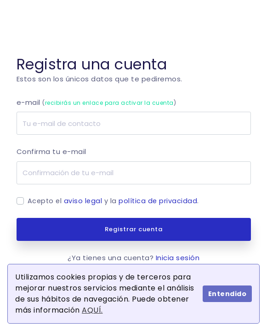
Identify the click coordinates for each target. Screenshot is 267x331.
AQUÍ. (92, 310)
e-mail (96, 102)
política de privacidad (158, 200)
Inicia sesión (178, 258)
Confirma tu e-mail (51, 151)
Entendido (227, 293)
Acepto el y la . (113, 200)
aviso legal (83, 200)
